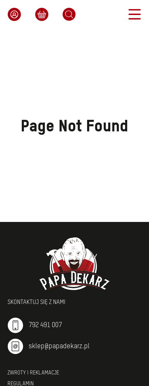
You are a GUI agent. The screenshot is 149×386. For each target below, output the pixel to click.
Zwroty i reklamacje (33, 373)
